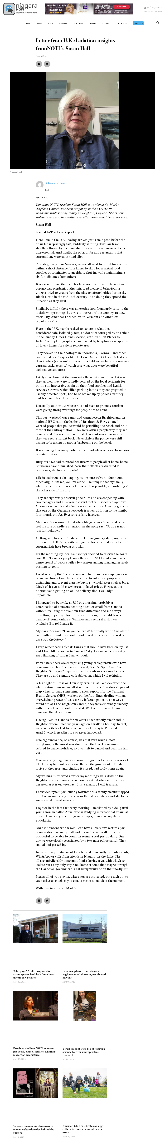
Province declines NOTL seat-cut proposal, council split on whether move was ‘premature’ (34, 1051)
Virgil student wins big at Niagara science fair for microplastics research (84, 1052)
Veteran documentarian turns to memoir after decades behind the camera (33, 1129)
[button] (158, 23)
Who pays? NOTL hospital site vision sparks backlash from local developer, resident (34, 974)
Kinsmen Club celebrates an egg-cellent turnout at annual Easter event (83, 1129)
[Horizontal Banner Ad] (89, 9)
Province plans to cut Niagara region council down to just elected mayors (84, 974)
